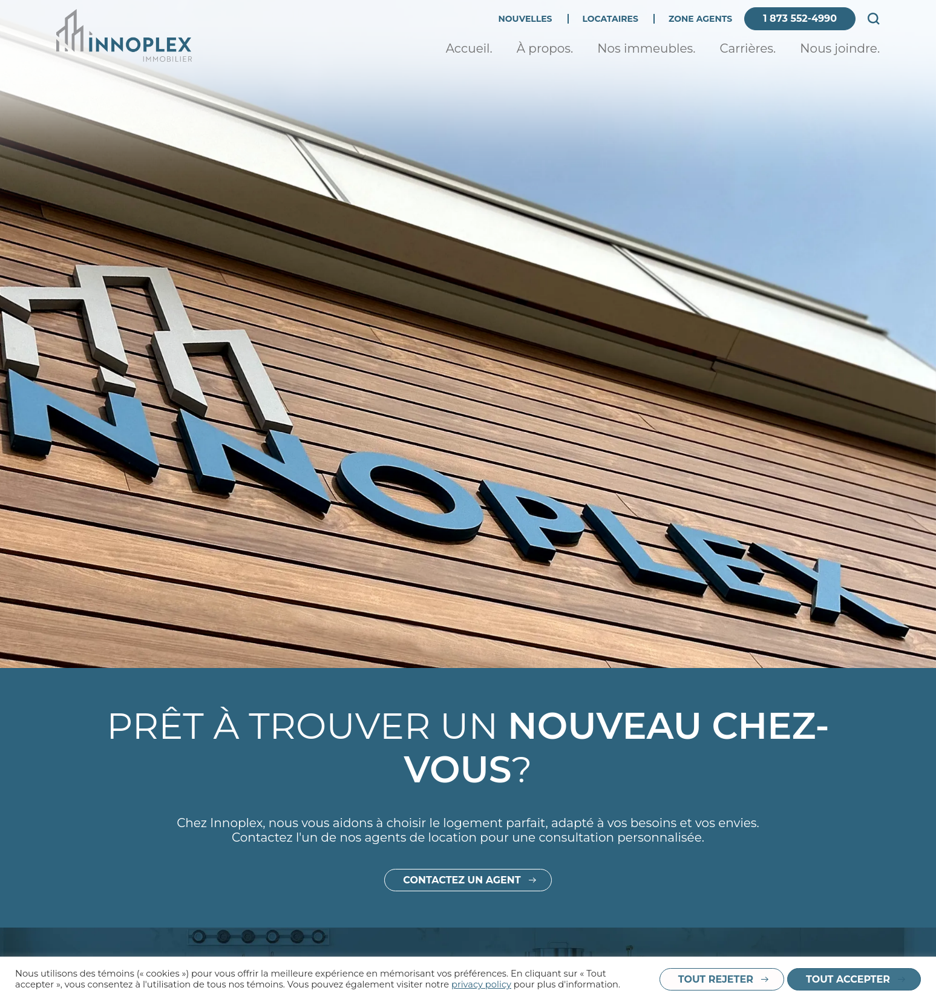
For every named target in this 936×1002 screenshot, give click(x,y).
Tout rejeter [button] (715, 979)
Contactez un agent (461, 880)
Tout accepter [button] (848, 979)
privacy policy (481, 984)
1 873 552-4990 (800, 22)
